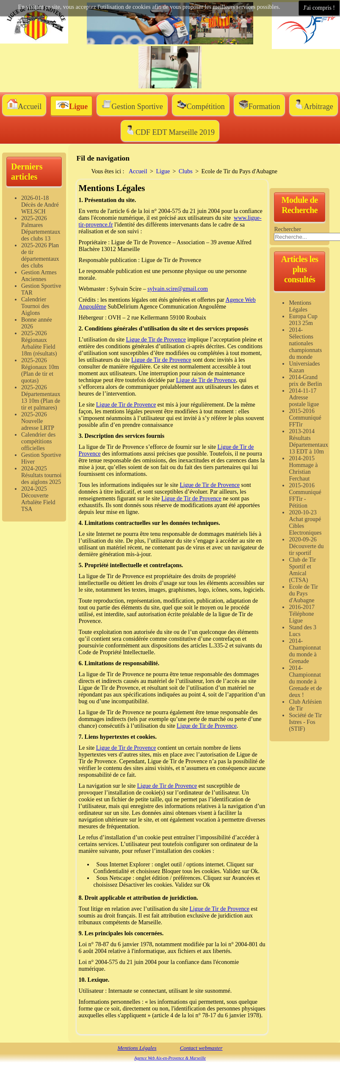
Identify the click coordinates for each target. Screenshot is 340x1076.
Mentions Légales (136, 1048)
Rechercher (287, 229)
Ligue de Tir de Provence (156, 339)
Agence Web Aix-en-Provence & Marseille (170, 1058)
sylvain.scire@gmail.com (177, 289)
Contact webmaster (201, 1048)
